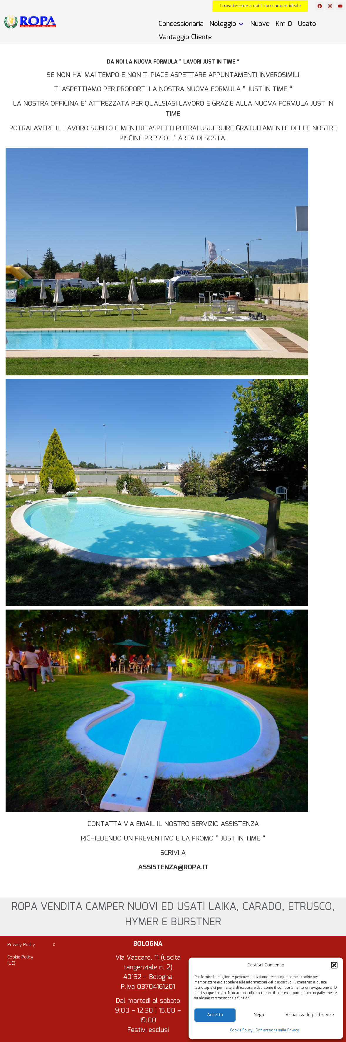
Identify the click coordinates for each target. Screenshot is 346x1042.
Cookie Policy (241, 1030)
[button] (334, 965)
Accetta (215, 1014)
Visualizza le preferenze (309, 1014)
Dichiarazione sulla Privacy (277, 1030)
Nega (259, 1014)
